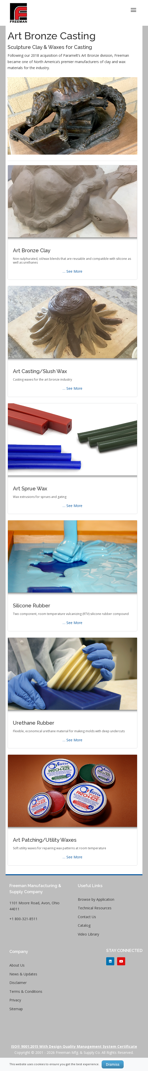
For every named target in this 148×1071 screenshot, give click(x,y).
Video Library (88, 934)
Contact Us (87, 916)
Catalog (84, 925)
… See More (72, 271)
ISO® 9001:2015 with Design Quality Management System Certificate (74, 1046)
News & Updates (23, 974)
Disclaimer (18, 982)
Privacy (15, 1000)
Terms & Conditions (25, 991)
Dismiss (112, 1064)
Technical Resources (95, 908)
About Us (17, 965)
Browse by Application (96, 899)
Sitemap (16, 1008)
